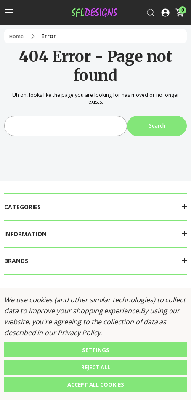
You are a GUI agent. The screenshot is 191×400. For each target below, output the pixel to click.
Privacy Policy (79, 332)
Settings (95, 350)
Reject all (95, 367)
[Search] (151, 13)
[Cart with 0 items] (180, 13)
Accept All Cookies (95, 384)
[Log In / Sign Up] (165, 13)
